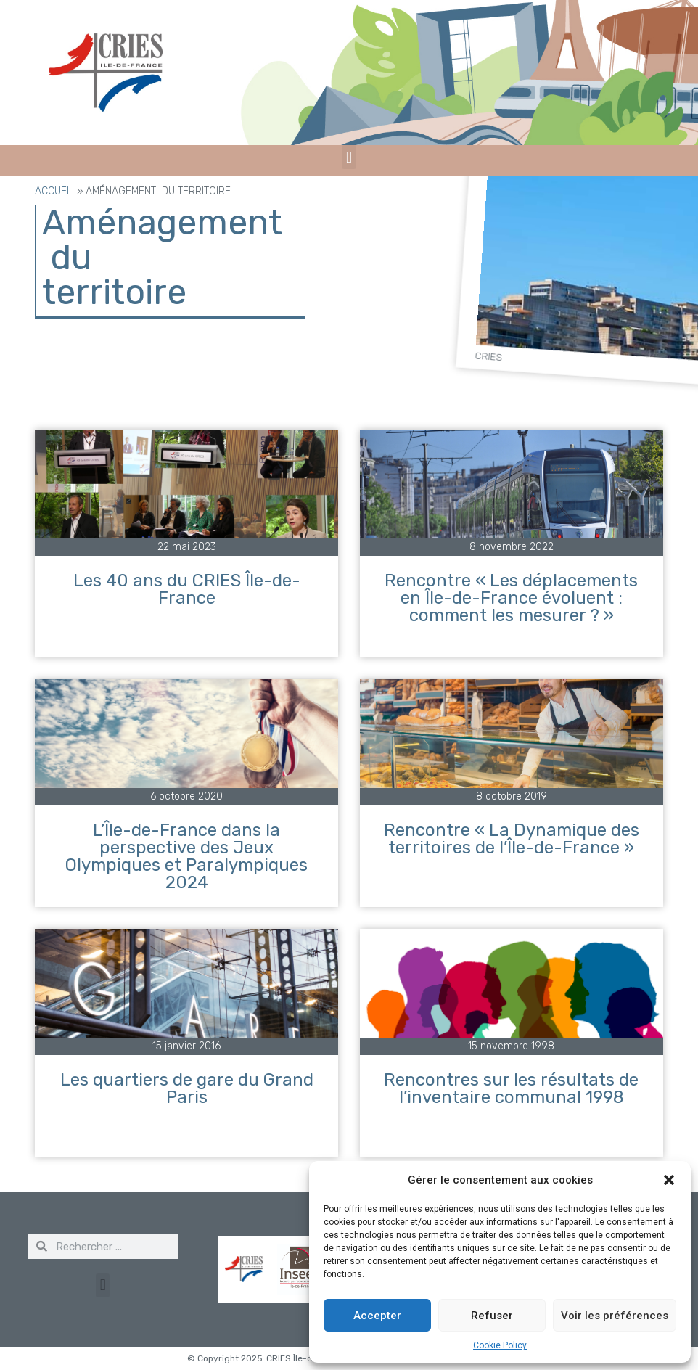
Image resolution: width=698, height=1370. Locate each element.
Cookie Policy (500, 1345)
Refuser (492, 1315)
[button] (669, 1180)
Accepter (377, 1315)
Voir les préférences (614, 1315)
